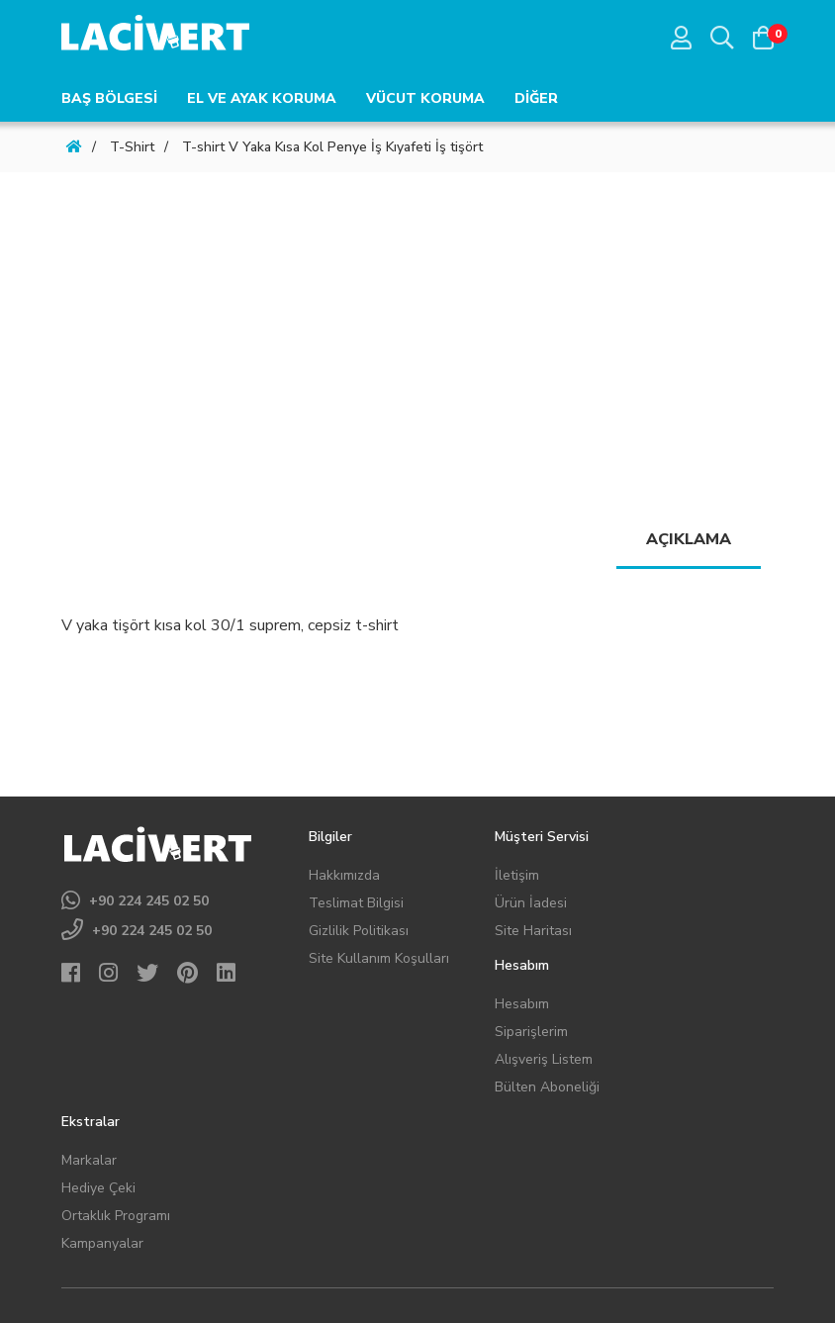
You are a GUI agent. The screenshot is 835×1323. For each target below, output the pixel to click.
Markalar (89, 1160)
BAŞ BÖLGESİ (109, 98)
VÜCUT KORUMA (425, 98)
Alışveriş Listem (544, 1059)
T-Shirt (132, 147)
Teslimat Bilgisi (356, 903)
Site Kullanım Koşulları (379, 958)
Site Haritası (533, 930)
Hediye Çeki (98, 1188)
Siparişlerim (531, 1031)
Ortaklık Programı (115, 1215)
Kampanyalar (102, 1243)
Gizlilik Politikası (359, 930)
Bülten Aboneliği (547, 1087)
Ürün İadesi (531, 903)
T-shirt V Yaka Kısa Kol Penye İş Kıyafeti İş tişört (332, 147)
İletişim (517, 875)
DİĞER (536, 98)
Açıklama (688, 539)
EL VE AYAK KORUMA (261, 98)
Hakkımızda (344, 875)
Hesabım (522, 1003)
